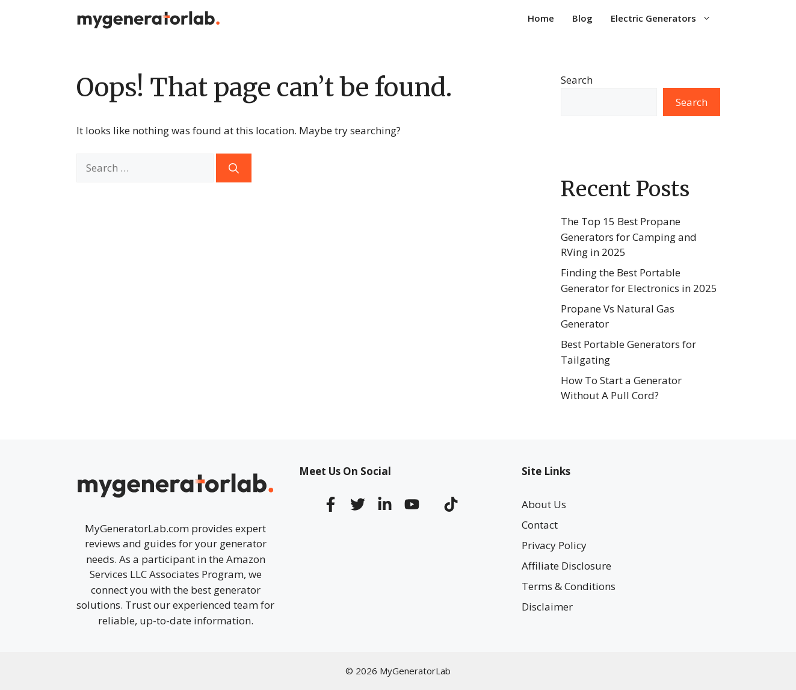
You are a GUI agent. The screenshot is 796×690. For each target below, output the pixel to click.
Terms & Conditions (569, 586)
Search (577, 80)
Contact (540, 525)
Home (541, 18)
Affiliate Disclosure (566, 566)
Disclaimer (547, 607)
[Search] (233, 168)
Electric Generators (665, 18)
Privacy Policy (554, 545)
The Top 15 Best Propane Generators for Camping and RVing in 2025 (629, 236)
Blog (582, 18)
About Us (544, 504)
